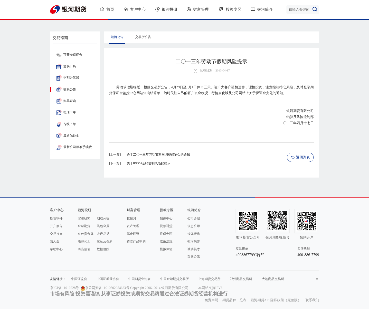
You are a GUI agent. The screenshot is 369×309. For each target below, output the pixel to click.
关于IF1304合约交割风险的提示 (148, 163)
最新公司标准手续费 (74, 147)
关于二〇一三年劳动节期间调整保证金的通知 (158, 154)
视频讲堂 (166, 226)
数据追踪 (103, 249)
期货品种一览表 (234, 300)
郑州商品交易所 (241, 279)
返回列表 (300, 157)
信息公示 (193, 226)
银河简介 (262, 9)
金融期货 (84, 226)
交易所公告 (143, 37)
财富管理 (198, 9)
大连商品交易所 (273, 279)
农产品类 (103, 234)
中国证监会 (79, 279)
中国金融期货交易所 (174, 279)
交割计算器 (67, 78)
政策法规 (166, 241)
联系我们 (312, 300)
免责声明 (211, 300)
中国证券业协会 (108, 279)
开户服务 (56, 226)
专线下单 (66, 124)
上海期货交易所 (209, 279)
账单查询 (66, 101)
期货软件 (56, 218)
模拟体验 (166, 249)
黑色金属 (103, 226)
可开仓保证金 (69, 55)
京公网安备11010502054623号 (107, 288)
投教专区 (229, 9)
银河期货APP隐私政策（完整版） (276, 300)
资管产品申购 (136, 241)
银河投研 (166, 9)
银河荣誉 (193, 241)
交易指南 (56, 234)
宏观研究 (84, 218)
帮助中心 (56, 249)
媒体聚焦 (193, 234)
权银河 (131, 218)
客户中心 (135, 9)
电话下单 (66, 112)
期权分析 (103, 218)
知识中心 (166, 218)
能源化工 (84, 241)
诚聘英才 (193, 249)
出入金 (54, 241)
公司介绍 (193, 218)
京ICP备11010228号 (64, 288)
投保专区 (166, 234)
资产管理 (133, 226)
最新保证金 (67, 135)
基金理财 (133, 234)
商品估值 (84, 249)
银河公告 (117, 37)
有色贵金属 (86, 234)
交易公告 (66, 89)
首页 (107, 9)
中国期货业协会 (139, 279)
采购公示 (193, 257)
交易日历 (66, 66)
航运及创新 (105, 241)
